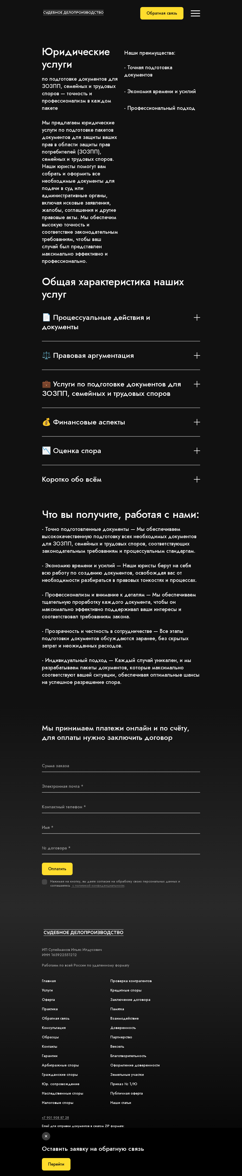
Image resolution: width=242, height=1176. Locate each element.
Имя (46, 827)
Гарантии (50, 1055)
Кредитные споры (126, 990)
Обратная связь (162, 13)
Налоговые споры (57, 1102)
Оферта (48, 999)
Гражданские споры (60, 1074)
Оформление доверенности (135, 1065)
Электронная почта (61, 786)
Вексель (117, 1046)
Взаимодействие (124, 1018)
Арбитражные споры (60, 1065)
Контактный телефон (62, 807)
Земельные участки (127, 1074)
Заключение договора (130, 999)
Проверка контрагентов (131, 980)
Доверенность (123, 1027)
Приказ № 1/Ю (123, 1083)
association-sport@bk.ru (59, 1130)
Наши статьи (120, 1102)
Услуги (47, 990)
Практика (50, 1009)
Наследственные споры (62, 1093)
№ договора (54, 848)
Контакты (49, 1046)
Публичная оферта (126, 1093)
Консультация (54, 1027)
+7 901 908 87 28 (55, 1117)
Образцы (50, 1037)
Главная (49, 980)
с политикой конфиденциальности (97, 885)
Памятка (117, 1009)
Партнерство (121, 1037)
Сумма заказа (55, 766)
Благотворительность (128, 1055)
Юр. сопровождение (60, 1083)
